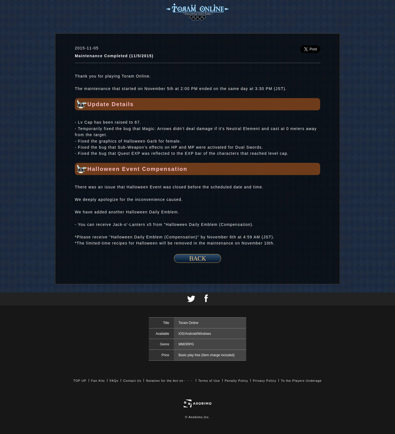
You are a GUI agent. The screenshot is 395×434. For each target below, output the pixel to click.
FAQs (114, 380)
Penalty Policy (236, 380)
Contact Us (132, 380)
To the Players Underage (301, 380)
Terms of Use (209, 380)
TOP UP (80, 380)
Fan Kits (98, 380)
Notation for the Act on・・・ (169, 380)
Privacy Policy (264, 380)
